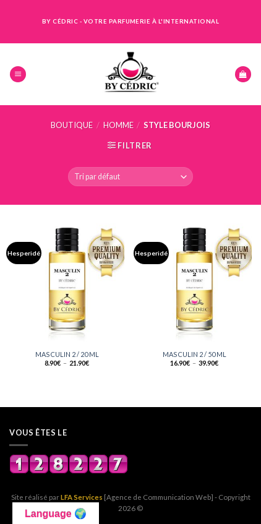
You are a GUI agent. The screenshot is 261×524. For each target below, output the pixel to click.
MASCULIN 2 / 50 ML (194, 354)
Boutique (72, 125)
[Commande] (130, 176)
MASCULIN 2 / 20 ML (67, 354)
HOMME (118, 125)
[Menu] (18, 74)
